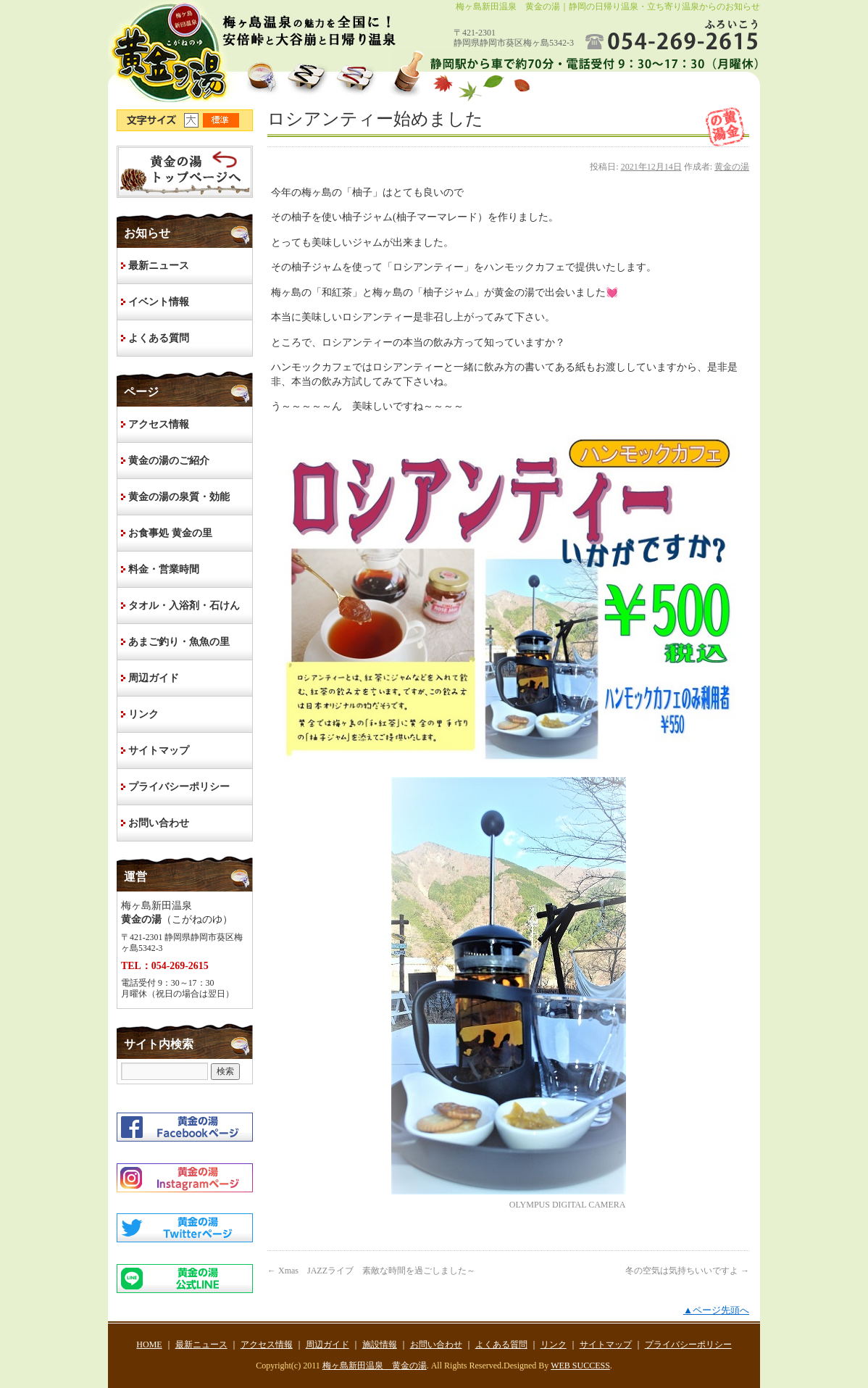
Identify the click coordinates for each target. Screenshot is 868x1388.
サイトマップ (158, 750)
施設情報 (379, 1344)
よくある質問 (158, 338)
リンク (143, 714)
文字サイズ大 (193, 120)
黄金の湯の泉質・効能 (179, 496)
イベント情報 (158, 301)
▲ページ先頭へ (716, 1310)
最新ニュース (158, 265)
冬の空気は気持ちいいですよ (687, 1271)
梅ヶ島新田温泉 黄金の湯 (374, 1365)
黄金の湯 (731, 167)
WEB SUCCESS (580, 1365)
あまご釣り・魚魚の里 (179, 641)
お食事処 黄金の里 (170, 533)
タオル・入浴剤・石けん (184, 605)
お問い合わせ (158, 823)
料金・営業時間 (163, 569)
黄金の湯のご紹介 (168, 460)
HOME (185, 172)
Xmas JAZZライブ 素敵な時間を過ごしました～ (371, 1271)
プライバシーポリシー (179, 786)
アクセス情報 (158, 424)
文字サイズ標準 (222, 120)
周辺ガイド (153, 678)
